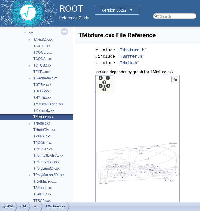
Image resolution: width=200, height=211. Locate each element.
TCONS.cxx (42, 59)
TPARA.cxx (42, 136)
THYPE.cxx (42, 98)
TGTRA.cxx (42, 85)
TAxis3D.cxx (43, 40)
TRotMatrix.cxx (45, 181)
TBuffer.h (131, 56)
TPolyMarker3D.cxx (48, 175)
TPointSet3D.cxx (46, 162)
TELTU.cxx (41, 72)
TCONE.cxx (42, 52)
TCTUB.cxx (42, 65)
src (31, 33)
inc (31, 27)
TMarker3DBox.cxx (48, 104)
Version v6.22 (114, 10)
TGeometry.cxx (45, 78)
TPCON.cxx (42, 143)
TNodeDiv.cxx (44, 130)
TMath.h (128, 63)
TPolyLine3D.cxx (46, 168)
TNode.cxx (41, 123)
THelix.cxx (41, 91)
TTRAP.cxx (42, 201)
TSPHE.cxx (42, 194)
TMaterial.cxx (43, 110)
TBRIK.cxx (41, 46)
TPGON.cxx (42, 149)
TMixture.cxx (43, 117)
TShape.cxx (42, 188)
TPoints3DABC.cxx (48, 156)
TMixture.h (132, 50)
